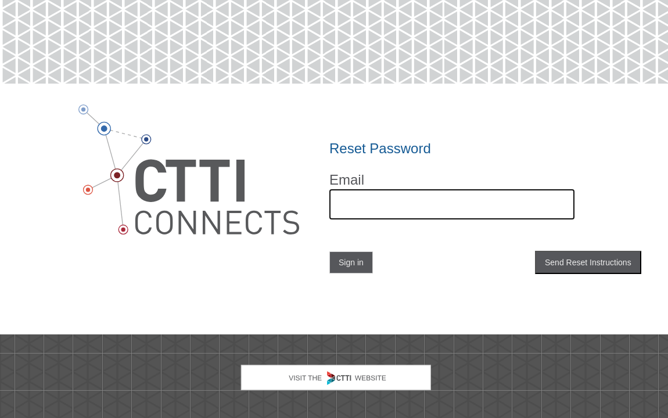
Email (346, 180)
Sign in (351, 262)
